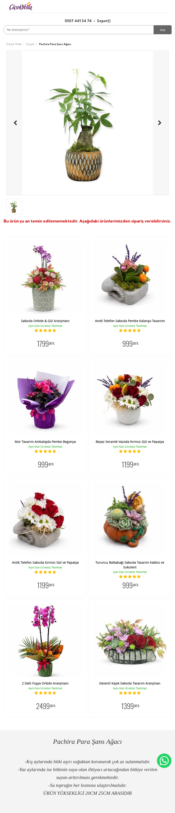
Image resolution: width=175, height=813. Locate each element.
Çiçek (30, 44)
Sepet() (104, 20)
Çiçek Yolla (13, 44)
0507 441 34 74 (78, 20)
